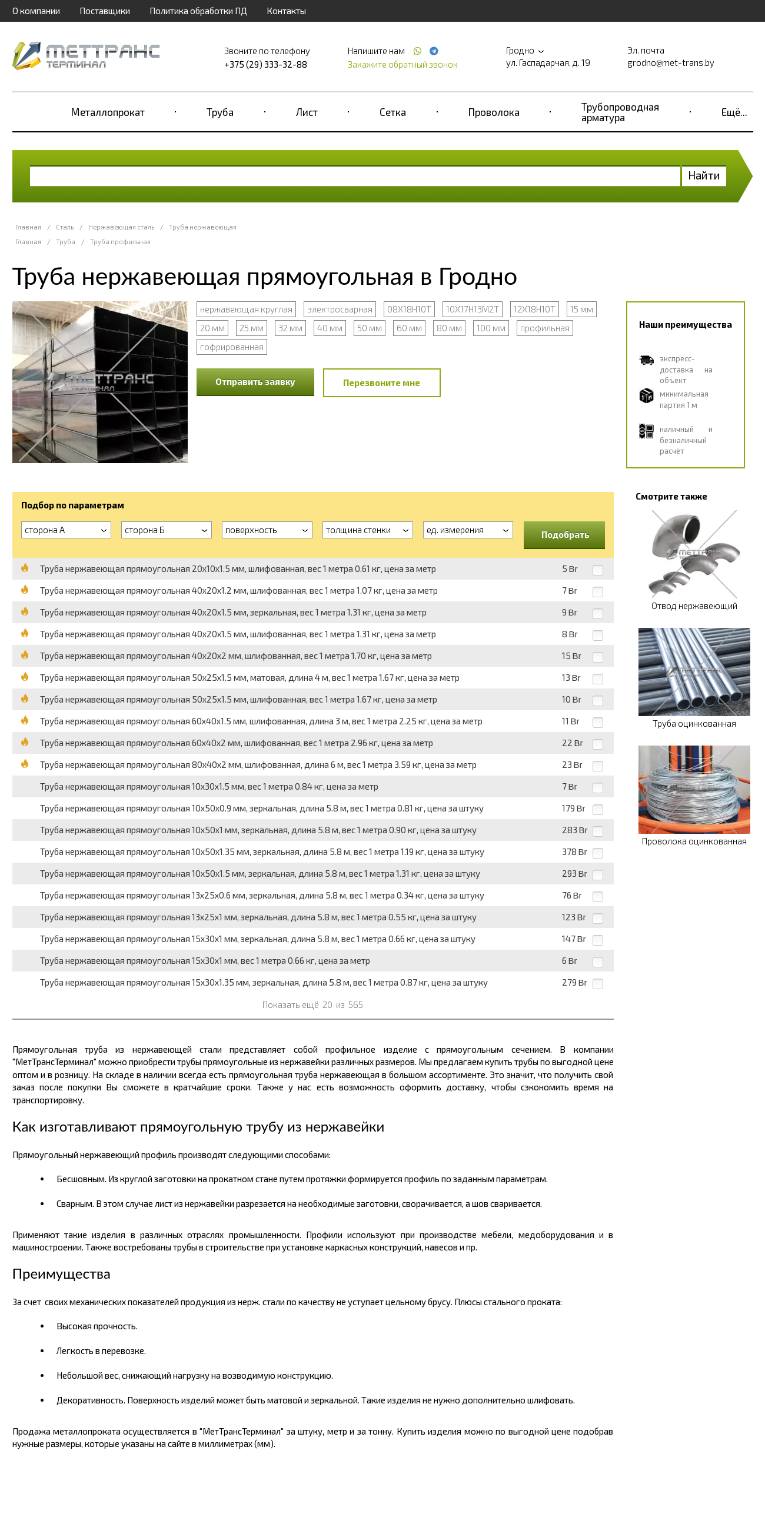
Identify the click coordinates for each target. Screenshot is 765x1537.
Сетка (393, 112)
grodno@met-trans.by (670, 62)
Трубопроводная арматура (620, 111)
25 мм (252, 327)
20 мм (212, 327)
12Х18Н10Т (535, 309)
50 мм (369, 327)
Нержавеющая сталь (121, 227)
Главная (28, 227)
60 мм (409, 327)
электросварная (339, 309)
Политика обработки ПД (198, 10)
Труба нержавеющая (203, 227)
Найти (704, 175)
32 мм (290, 327)
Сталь (65, 227)
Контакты (286, 10)
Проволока (494, 112)
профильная (545, 327)
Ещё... (734, 112)
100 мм (491, 327)
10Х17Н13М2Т (472, 309)
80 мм (449, 327)
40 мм (329, 327)
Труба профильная (120, 241)
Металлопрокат (108, 112)
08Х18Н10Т (409, 309)
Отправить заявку (255, 381)
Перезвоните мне (381, 382)
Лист (307, 112)
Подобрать (565, 534)
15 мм (581, 309)
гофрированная (232, 346)
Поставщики (104, 10)
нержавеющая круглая (246, 309)
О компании (36, 10)
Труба (220, 112)
